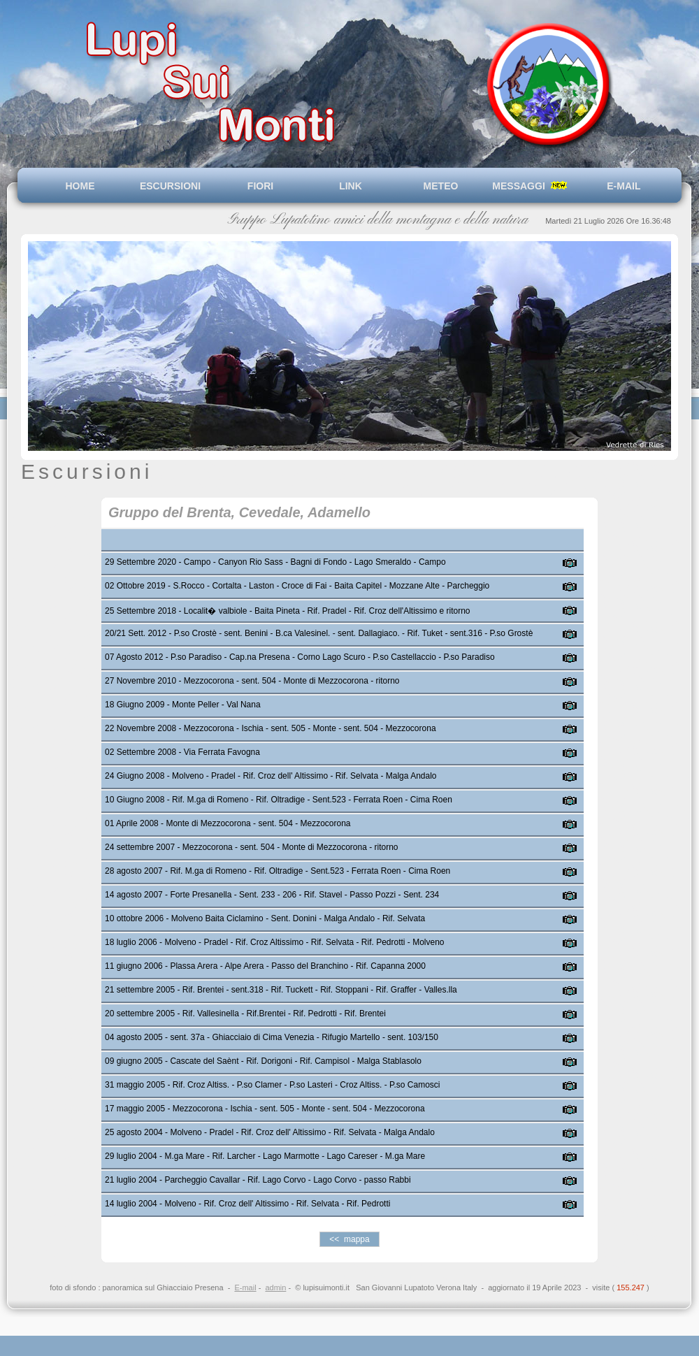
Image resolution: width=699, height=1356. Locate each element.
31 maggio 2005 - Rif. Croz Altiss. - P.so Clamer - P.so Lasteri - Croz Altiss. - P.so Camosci (272, 1085)
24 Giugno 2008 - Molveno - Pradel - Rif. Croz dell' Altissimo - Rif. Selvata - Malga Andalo (271, 776)
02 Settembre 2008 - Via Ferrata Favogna (182, 752)
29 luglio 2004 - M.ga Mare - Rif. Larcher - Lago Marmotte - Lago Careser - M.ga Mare (265, 1156)
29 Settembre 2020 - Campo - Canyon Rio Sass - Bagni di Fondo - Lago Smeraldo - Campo (275, 562)
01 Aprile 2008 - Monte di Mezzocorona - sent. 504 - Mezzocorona (228, 823)
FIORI (260, 186)
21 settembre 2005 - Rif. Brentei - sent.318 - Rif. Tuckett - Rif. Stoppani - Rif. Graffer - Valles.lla (281, 990)
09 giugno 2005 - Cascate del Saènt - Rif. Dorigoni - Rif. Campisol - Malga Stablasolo (263, 1061)
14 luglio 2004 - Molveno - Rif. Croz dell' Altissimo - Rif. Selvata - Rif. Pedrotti (247, 1204)
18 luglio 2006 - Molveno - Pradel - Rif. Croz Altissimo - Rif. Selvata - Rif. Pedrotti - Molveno (275, 942)
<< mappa (349, 1239)
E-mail (245, 1287)
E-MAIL (621, 186)
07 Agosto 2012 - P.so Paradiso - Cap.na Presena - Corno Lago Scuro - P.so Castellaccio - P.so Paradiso (300, 657)
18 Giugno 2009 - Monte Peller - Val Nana (183, 704)
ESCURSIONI (170, 186)
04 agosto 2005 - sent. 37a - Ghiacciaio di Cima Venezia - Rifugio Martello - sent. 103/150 (271, 1037)
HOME (80, 186)
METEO (441, 186)
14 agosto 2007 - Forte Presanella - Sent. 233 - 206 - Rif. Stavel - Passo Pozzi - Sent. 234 (272, 895)
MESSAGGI (530, 186)
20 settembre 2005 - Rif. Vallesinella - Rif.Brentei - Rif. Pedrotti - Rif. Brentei (245, 1013)
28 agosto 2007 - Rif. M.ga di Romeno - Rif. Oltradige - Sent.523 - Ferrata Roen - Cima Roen (277, 871)
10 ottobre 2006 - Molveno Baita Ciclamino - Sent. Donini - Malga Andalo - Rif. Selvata (265, 918)
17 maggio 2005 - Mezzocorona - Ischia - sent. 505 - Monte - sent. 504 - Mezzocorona (265, 1108)
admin (275, 1287)
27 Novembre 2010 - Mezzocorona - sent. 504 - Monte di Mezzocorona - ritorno (252, 681)
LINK (350, 186)
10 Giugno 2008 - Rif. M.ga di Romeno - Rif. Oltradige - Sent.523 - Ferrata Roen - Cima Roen (278, 800)
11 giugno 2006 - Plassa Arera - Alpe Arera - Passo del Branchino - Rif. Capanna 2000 (265, 966)
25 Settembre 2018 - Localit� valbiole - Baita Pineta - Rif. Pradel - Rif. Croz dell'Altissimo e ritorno (287, 611)
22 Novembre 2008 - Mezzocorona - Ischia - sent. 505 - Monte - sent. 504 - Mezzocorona (270, 728)
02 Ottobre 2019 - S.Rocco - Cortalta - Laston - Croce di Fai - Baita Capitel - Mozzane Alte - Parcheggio (297, 586)
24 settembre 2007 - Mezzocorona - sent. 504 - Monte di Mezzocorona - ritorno (251, 847)
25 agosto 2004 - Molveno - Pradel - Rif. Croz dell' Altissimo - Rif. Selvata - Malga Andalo (270, 1132)
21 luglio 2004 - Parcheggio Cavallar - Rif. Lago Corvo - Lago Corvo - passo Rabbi (258, 1180)
